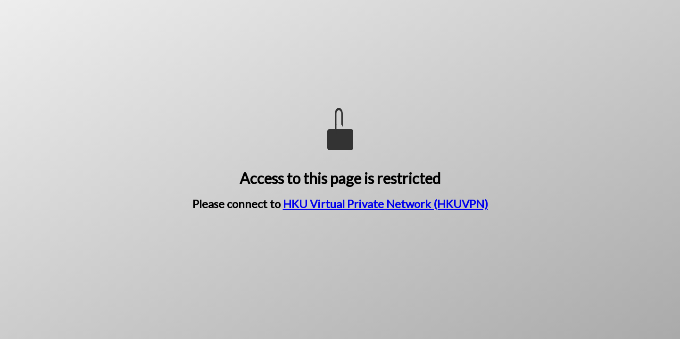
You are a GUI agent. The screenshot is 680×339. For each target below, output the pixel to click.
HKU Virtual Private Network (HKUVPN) (385, 203)
